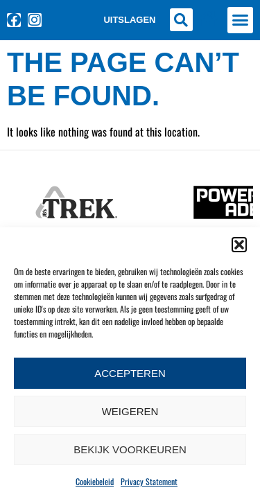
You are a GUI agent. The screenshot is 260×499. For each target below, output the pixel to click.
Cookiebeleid (95, 481)
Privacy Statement (149, 481)
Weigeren (130, 411)
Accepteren (130, 373)
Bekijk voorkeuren (130, 449)
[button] (239, 245)
